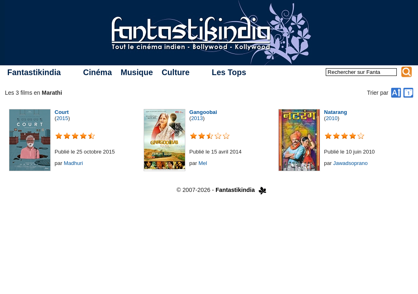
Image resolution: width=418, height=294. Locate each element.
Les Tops (229, 72)
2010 (332, 118)
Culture (175, 72)
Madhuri (73, 163)
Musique (136, 72)
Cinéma (97, 72)
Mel (202, 163)
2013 (197, 118)
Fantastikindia (34, 72)
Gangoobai (203, 112)
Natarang (335, 112)
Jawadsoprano (350, 163)
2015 (62, 118)
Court (62, 112)
